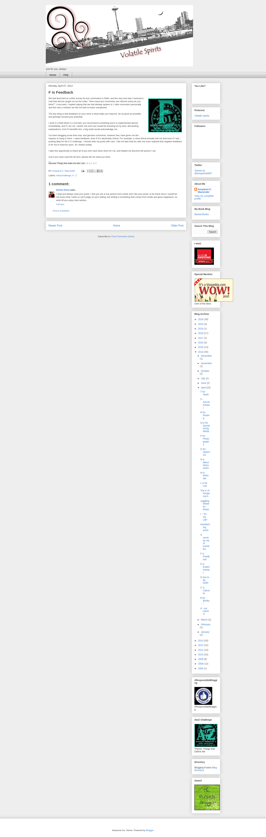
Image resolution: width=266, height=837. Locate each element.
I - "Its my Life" (204, 517)
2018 (201, 333)
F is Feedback (205, 556)
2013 (201, 640)
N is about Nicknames (204, 463)
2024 (201, 319)
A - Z (74, 175)
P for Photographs (204, 440)
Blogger (149, 830)
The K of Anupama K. (205, 493)
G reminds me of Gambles (204, 541)
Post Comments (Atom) (122, 236)
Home (53, 75)
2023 (201, 324)
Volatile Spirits (201, 115)
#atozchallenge (63, 175)
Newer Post (55, 225)
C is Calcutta (205, 590)
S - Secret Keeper (205, 403)
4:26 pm (60, 204)
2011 (201, 650)
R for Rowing (205, 415)
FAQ (65, 75)
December (206, 355)
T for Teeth (204, 393)
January (205, 632)
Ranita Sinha (63, 190)
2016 (201, 342)
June (204, 383)
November (206, 363)
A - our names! (204, 611)
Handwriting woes (205, 527)
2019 (201, 328)
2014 (201, 352)
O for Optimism (205, 452)
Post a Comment (61, 211)
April (203, 387)
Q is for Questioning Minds (205, 427)
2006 (201, 668)
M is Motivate (204, 475)
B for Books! (205, 601)
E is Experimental (205, 568)
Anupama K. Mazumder (205, 190)
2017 (201, 338)
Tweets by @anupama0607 (203, 172)
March (204, 619)
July (203, 378)
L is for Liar (203, 484)
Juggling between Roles (204, 505)
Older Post (177, 225)
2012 (201, 645)
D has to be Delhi (204, 580)
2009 (201, 659)
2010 (201, 654)
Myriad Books (201, 214)
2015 (201, 347)
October (205, 371)
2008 (201, 663)
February (205, 624)
